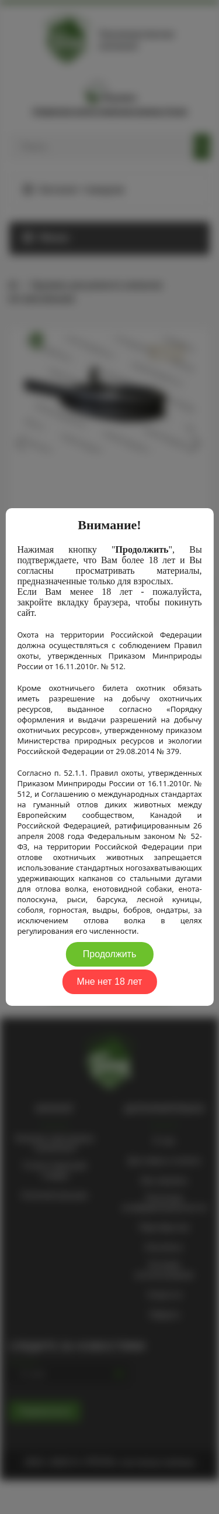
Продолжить (109, 954)
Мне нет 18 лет (109, 982)
